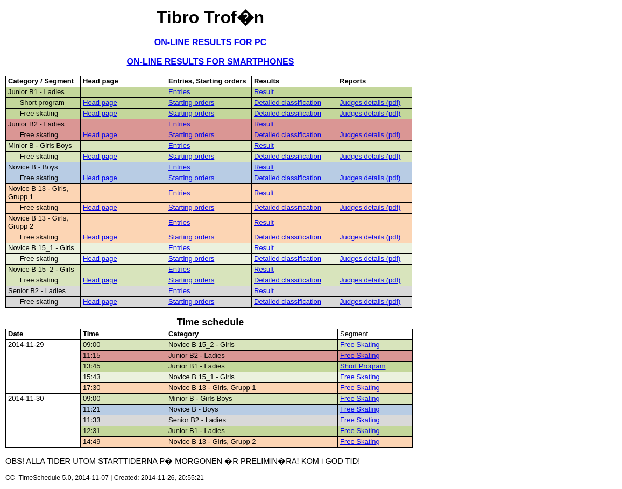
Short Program (363, 366)
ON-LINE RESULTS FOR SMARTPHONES (210, 61)
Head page (100, 102)
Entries (179, 92)
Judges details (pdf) (370, 102)
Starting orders (191, 102)
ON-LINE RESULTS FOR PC (210, 42)
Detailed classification (287, 102)
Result (264, 92)
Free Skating (360, 345)
